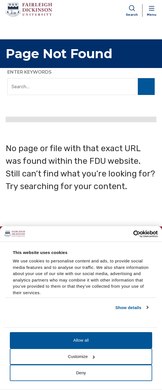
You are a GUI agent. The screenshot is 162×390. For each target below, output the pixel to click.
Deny (81, 372)
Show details (128, 307)
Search (146, 86)
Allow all (81, 340)
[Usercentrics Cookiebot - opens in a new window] (133, 234)
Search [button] (132, 15)
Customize (81, 356)
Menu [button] (151, 15)
